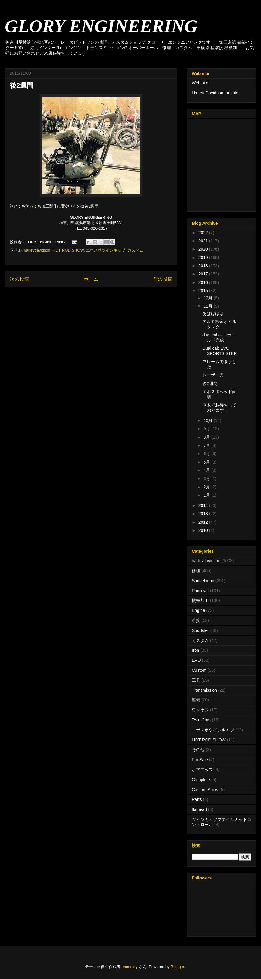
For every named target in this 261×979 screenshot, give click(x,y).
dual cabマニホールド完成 (219, 338)
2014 (203, 505)
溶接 (196, 620)
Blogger (177, 966)
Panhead (200, 590)
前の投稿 (162, 279)
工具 (196, 680)
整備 (196, 699)
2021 (203, 240)
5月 (207, 462)
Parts (197, 799)
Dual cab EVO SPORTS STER (219, 351)
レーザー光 (213, 375)
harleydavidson (37, 250)
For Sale (200, 759)
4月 (207, 470)
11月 (208, 306)
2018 (203, 265)
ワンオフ (200, 709)
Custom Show (205, 789)
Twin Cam (201, 719)
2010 (203, 530)
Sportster (200, 630)
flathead (199, 809)
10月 (208, 420)
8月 (207, 437)
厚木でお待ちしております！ (219, 408)
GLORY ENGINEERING (101, 26)
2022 (203, 232)
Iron (195, 650)
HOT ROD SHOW (68, 250)
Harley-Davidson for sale (215, 92)
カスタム (135, 250)
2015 (203, 290)
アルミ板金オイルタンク (219, 324)
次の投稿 (19, 279)
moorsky (130, 966)
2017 (203, 274)
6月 (207, 453)
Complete (201, 779)
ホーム (91, 279)
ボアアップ (202, 769)
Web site (200, 82)
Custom (199, 670)
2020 (203, 249)
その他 (198, 749)
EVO (196, 660)
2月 (207, 486)
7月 (207, 445)
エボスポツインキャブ (105, 250)
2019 (203, 257)
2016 (203, 282)
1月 (207, 495)
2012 (203, 522)
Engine (198, 610)
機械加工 (200, 600)
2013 (203, 513)
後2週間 (210, 383)
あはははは (213, 313)
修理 (196, 570)
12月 (208, 297)
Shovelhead (203, 580)
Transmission (204, 690)
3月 (207, 478)
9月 (207, 428)
